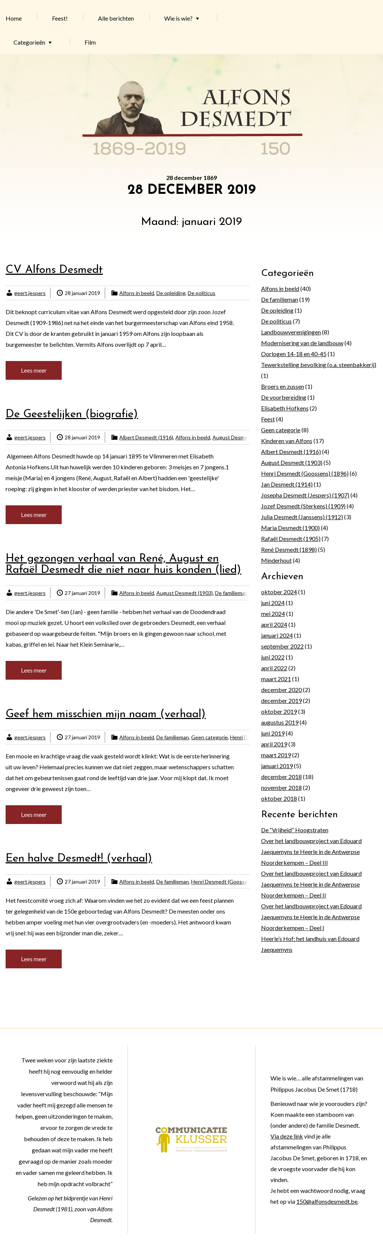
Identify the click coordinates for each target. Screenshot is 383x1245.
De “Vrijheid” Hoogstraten (294, 829)
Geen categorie (209, 737)
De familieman (231, 593)
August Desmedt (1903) (240, 437)
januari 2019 (277, 765)
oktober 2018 (279, 798)
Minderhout (276, 560)
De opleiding (171, 293)
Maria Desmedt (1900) (290, 527)
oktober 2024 (279, 591)
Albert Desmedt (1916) (146, 437)
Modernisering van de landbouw (302, 342)
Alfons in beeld (136, 293)
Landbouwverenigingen (291, 332)
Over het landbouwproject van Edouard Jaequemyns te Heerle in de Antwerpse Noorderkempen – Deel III (311, 851)
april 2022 (274, 667)
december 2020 (281, 689)
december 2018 (281, 776)
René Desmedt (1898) (289, 549)
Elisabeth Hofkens (285, 408)
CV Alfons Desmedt (54, 270)
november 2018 (281, 787)
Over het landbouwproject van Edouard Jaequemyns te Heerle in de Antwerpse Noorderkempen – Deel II (311, 884)
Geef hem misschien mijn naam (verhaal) (106, 714)
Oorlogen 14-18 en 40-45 (294, 353)
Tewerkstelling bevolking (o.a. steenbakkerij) (318, 364)
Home (14, 18)
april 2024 (274, 624)
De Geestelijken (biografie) (72, 414)
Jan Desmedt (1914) (287, 484)
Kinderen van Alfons (286, 440)
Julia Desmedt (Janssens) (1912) (302, 516)
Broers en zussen (282, 386)
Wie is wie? (178, 18)
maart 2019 (276, 754)
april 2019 (274, 744)
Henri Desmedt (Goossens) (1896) (231, 881)
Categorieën (29, 42)
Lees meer (34, 370)
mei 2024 (273, 613)
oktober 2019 (279, 711)
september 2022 (282, 646)
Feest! (60, 18)
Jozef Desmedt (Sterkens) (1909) (303, 505)
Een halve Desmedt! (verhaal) (79, 858)
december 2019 (281, 700)
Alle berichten (116, 18)
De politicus (201, 293)
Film (90, 42)
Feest (268, 418)
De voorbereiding (283, 397)
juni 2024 (273, 602)
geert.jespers (30, 293)
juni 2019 (273, 733)
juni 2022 (273, 657)
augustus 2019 (279, 722)
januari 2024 (277, 635)
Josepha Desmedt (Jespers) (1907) (305, 495)
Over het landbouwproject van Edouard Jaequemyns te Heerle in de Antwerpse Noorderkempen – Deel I (311, 916)
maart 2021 (276, 678)
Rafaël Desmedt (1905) (291, 538)
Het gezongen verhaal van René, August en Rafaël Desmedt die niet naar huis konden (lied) (123, 564)
